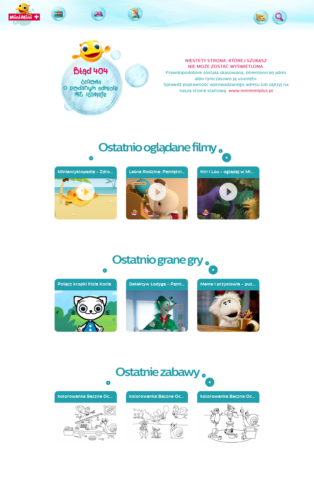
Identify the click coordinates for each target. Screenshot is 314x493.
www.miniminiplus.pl (250, 90)
